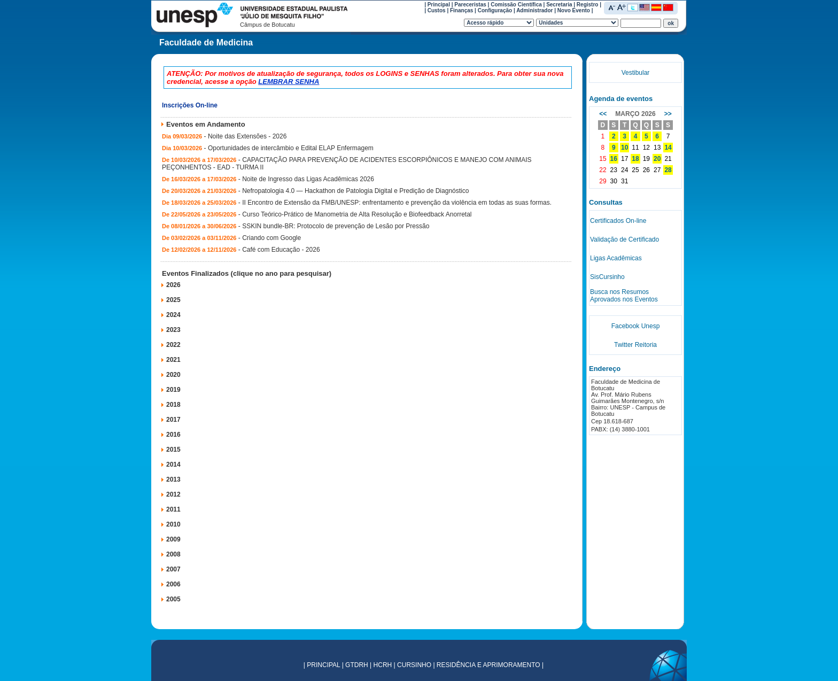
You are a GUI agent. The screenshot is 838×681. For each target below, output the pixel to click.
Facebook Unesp (635, 326)
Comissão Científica (516, 4)
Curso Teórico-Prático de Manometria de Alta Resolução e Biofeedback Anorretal (356, 214)
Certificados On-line (618, 221)
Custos (437, 10)
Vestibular (636, 72)
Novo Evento (573, 10)
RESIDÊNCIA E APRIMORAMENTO (488, 665)
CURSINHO (414, 665)
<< (603, 114)
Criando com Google (271, 238)
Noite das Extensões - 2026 (247, 136)
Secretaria (559, 4)
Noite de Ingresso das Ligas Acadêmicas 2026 (308, 179)
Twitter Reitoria (635, 345)
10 (624, 147)
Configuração (495, 10)
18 (635, 158)
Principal (439, 4)
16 (613, 158)
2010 (173, 524)
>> (668, 114)
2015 (173, 449)
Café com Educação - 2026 (281, 249)
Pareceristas (470, 4)
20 (657, 158)
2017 (173, 419)
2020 (173, 374)
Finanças (461, 10)
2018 (173, 404)
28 (667, 170)
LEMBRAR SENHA (288, 82)
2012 (173, 494)
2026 (173, 285)
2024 (173, 315)
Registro (588, 4)
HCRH (383, 665)
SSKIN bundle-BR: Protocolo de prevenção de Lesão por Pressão (335, 226)
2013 (173, 479)
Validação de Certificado (624, 239)
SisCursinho (607, 277)
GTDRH (356, 665)
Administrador (534, 10)
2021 (173, 359)
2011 (173, 509)
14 (667, 147)
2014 (173, 464)
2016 (173, 434)
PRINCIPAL (323, 665)
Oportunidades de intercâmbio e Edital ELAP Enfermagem (291, 148)
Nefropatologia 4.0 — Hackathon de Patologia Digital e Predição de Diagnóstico (355, 191)
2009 (173, 539)
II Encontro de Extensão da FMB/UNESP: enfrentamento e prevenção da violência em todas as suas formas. (397, 202)
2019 (173, 389)
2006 (173, 584)
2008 (173, 554)
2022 (173, 345)
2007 (173, 569)
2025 (173, 300)
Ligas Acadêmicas (616, 258)
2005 (173, 599)
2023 (173, 330)
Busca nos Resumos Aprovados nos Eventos (624, 295)
